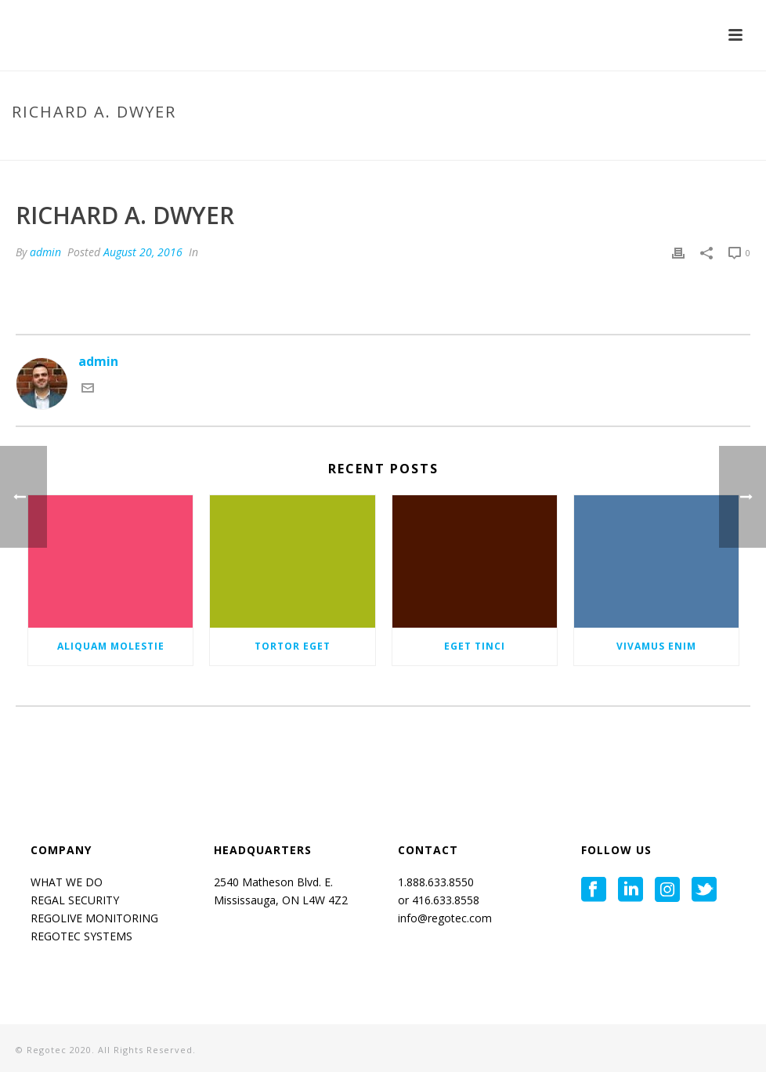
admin (45, 251)
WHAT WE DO (67, 882)
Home (551, 144)
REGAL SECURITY (75, 900)
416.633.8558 (444, 900)
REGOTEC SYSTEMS (81, 936)
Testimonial (608, 144)
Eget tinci (474, 646)
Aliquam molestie (110, 646)
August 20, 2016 (142, 251)
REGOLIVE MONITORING (94, 918)
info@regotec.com (445, 918)
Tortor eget (293, 646)
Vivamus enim (656, 646)
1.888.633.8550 (437, 882)
